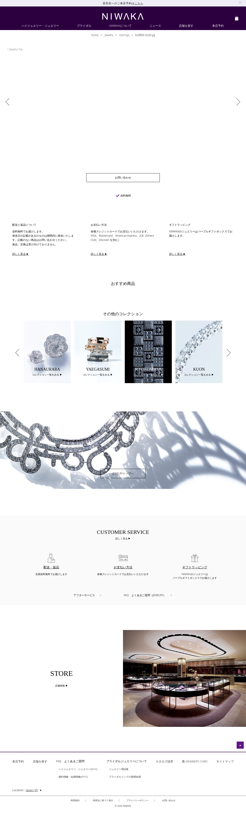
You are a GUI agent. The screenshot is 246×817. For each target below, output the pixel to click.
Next (229, 352)
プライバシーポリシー (137, 800)
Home (94, 35)
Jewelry (108, 35)
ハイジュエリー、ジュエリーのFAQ (78, 769)
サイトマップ (225, 761)
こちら (139, 3)
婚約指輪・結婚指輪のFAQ (73, 776)
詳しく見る (121, 538)
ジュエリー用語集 (119, 769)
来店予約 (18, 761)
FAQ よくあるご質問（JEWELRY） (145, 595)
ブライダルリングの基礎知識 (125, 776)
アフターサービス (84, 595)
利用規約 (75, 800)
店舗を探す (40, 761)
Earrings (124, 35)
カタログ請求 (164, 761)
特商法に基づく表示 (103, 800)
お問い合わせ (168, 800)
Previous (17, 352)
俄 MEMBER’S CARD (194, 761)
